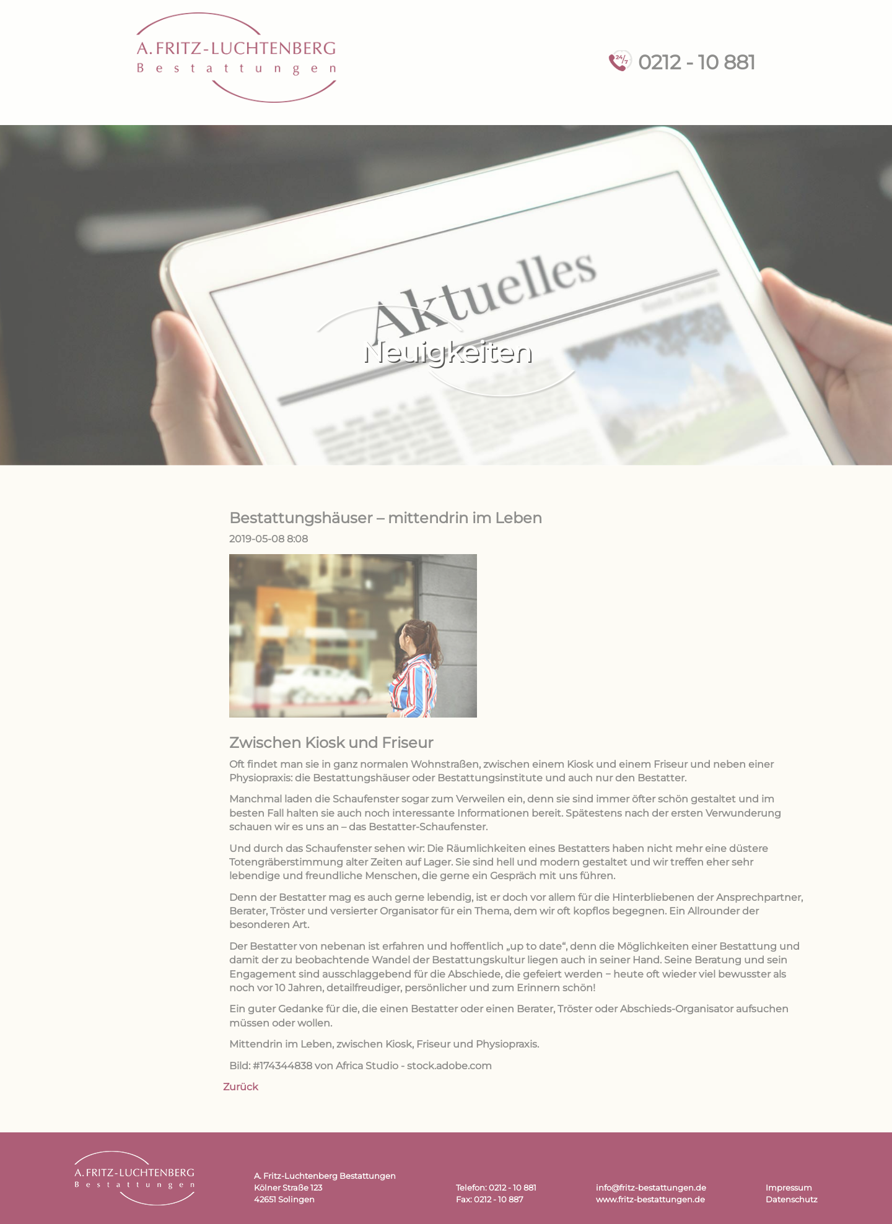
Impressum (789, 1187)
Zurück (240, 1087)
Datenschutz (792, 1199)
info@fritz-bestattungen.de (651, 1187)
